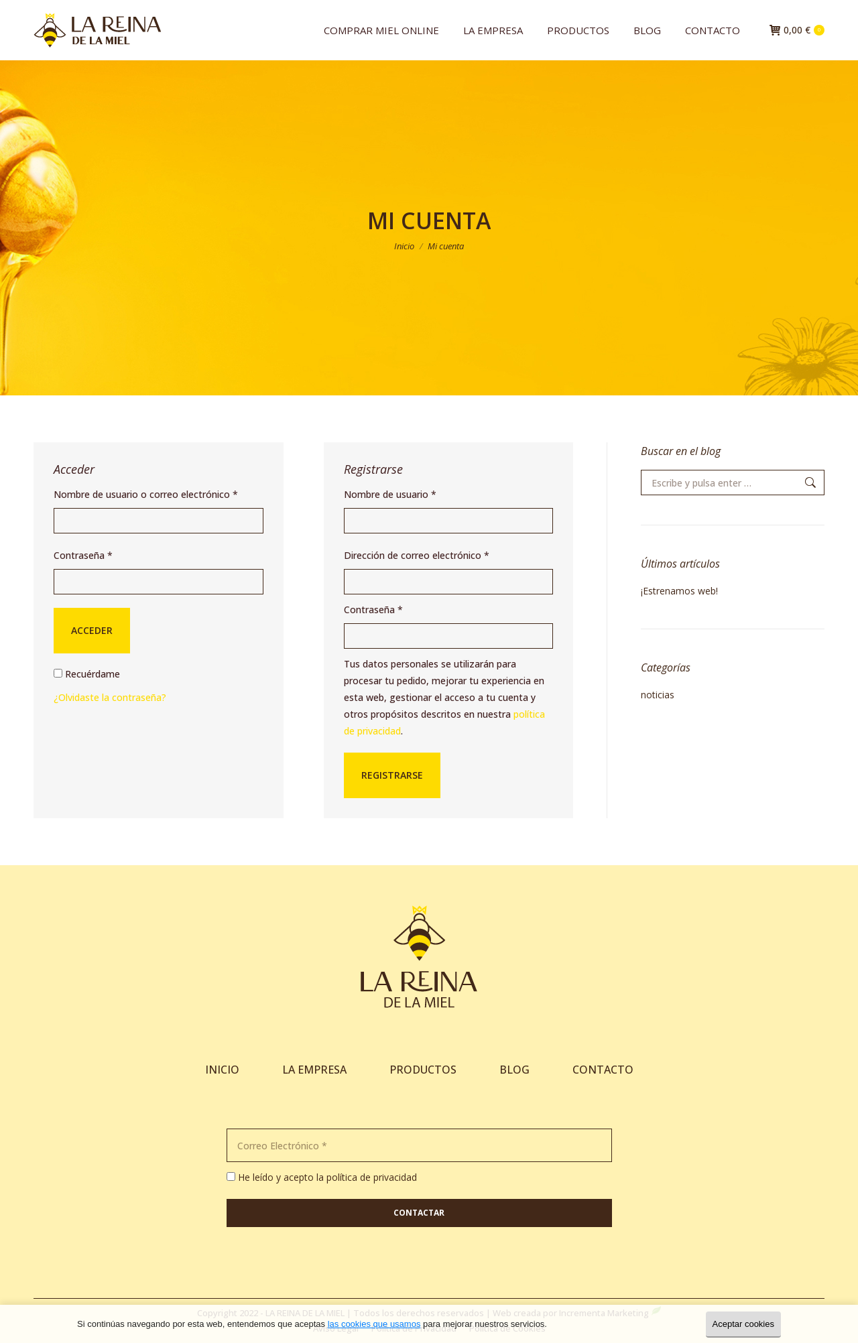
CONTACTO (602, 1069)
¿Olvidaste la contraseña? (110, 697)
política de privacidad (371, 1177)
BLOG (515, 1069)
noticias (657, 694)
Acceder (92, 630)
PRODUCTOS (422, 1069)
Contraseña (83, 555)
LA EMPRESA (314, 1069)
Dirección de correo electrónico (416, 555)
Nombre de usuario (390, 494)
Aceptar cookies (744, 1324)
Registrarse (392, 775)
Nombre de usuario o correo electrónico (146, 494)
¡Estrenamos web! (679, 590)
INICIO (222, 1069)
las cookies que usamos (374, 1324)
